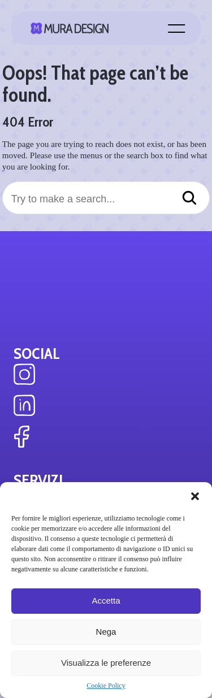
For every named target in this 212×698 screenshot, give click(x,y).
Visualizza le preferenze (106, 662)
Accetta (106, 600)
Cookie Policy (105, 686)
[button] (195, 496)
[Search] (189, 199)
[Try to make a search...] (106, 199)
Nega (106, 631)
